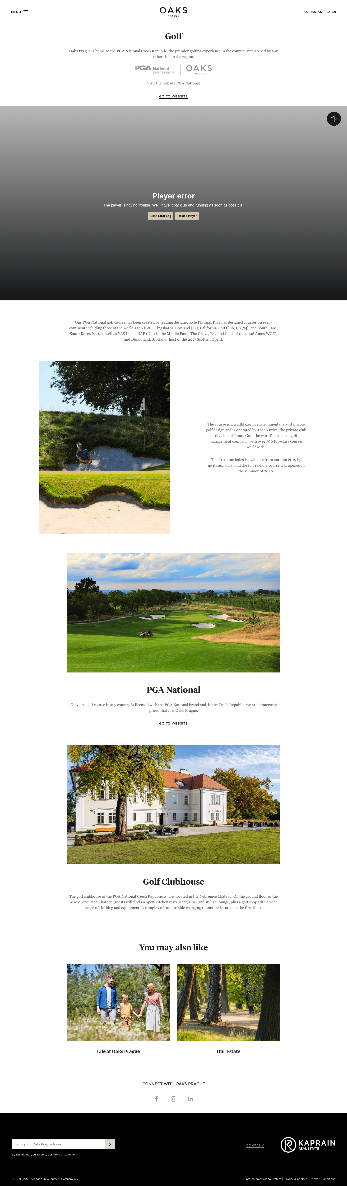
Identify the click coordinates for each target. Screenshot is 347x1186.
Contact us (313, 11)
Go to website (173, 96)
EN (334, 11)
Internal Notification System (263, 1179)
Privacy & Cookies (295, 1179)
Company (255, 1145)
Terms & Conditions (65, 1154)
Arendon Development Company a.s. (54, 1179)
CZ (328, 11)
